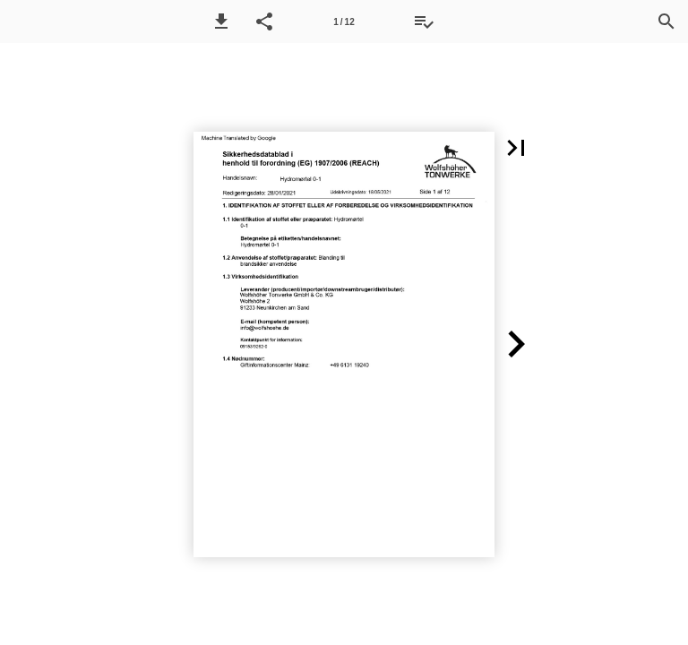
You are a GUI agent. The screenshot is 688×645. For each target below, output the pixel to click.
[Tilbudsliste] (423, 21)
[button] (221, 21)
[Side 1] (344, 21)
